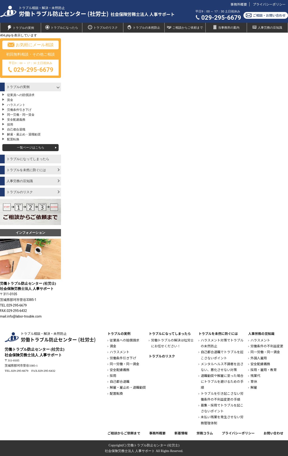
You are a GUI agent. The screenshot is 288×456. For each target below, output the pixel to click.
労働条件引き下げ (19, 109)
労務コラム (205, 433)
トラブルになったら (61, 27)
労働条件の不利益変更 (266, 346)
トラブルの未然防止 (143, 27)
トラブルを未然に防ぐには (26, 170)
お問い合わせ (273, 433)
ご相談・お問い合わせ (266, 15)
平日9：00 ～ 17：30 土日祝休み (30, 68)
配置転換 (13, 139)
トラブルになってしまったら (28, 159)
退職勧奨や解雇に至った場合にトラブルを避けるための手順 (222, 381)
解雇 (253, 387)
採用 (10, 124)
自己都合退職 (16, 129)
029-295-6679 (218, 17)
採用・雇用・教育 (263, 369)
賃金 (10, 100)
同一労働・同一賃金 (20, 114)
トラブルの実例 (20, 28)
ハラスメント (16, 105)
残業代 (255, 375)
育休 (253, 381)
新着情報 (181, 433)
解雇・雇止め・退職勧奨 (24, 134)
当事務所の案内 (226, 27)
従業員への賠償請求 (20, 95)
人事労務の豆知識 (267, 27)
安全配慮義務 (16, 119)
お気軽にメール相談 (31, 44)
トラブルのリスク (103, 27)
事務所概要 (239, 4)
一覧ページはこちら (30, 147)
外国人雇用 (258, 358)
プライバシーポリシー (269, 4)
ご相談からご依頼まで (185, 27)
